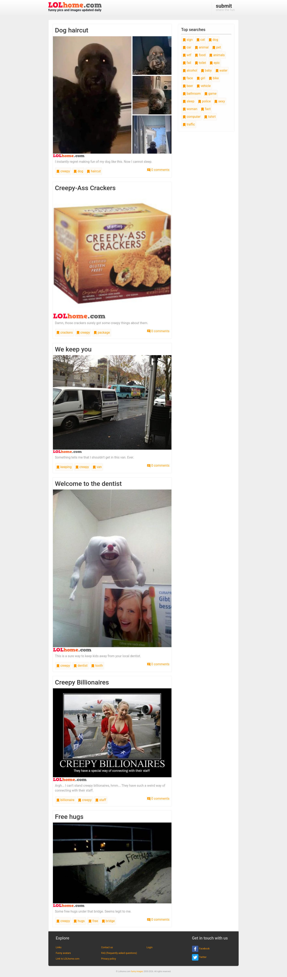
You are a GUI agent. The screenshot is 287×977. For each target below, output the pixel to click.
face (188, 78)
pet (216, 47)
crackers (64, 332)
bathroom (192, 93)
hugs (79, 921)
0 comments (158, 170)
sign (188, 40)
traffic (189, 124)
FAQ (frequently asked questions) (119, 953)
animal (202, 47)
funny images (137, 971)
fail (187, 63)
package (102, 332)
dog (78, 171)
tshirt (210, 117)
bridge (108, 921)
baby (206, 70)
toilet (200, 63)
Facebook (201, 949)
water (221, 70)
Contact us (107, 947)
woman (190, 109)
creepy (63, 171)
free (93, 921)
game (210, 93)
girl (201, 78)
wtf (187, 55)
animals (217, 55)
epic (215, 63)
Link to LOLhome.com (67, 958)
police (204, 101)
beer (188, 86)
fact (206, 109)
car (187, 47)
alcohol (190, 70)
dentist (81, 665)
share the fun (225, 7)
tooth (97, 665)
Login (150, 947)
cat (200, 40)
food (200, 55)
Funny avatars (63, 953)
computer (191, 117)
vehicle (204, 86)
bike (214, 78)
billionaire (65, 800)
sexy (219, 101)
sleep (188, 101)
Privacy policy (108, 958)
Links (58, 947)
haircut (94, 171)
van (97, 467)
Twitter (199, 957)
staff (100, 800)
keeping (64, 467)
